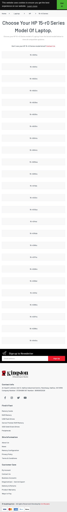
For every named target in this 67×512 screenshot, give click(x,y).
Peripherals (6, 430)
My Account (6, 470)
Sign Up (56, 358)
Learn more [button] (32, 6)
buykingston (9, 504)
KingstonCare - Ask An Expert (13, 482)
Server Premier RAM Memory (13, 423)
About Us (5, 442)
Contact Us (6, 474)
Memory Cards (7, 411)
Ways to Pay (6, 493)
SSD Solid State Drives (11, 427)
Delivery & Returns (9, 486)
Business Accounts (9, 478)
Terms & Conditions (9, 458)
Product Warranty (9, 490)
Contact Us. (50, 46)
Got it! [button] (61, 4)
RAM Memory (7, 415)
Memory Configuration (10, 450)
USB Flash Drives (8, 419)
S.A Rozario (45, 504)
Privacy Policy (7, 454)
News (4, 446)
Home (4, 13)
